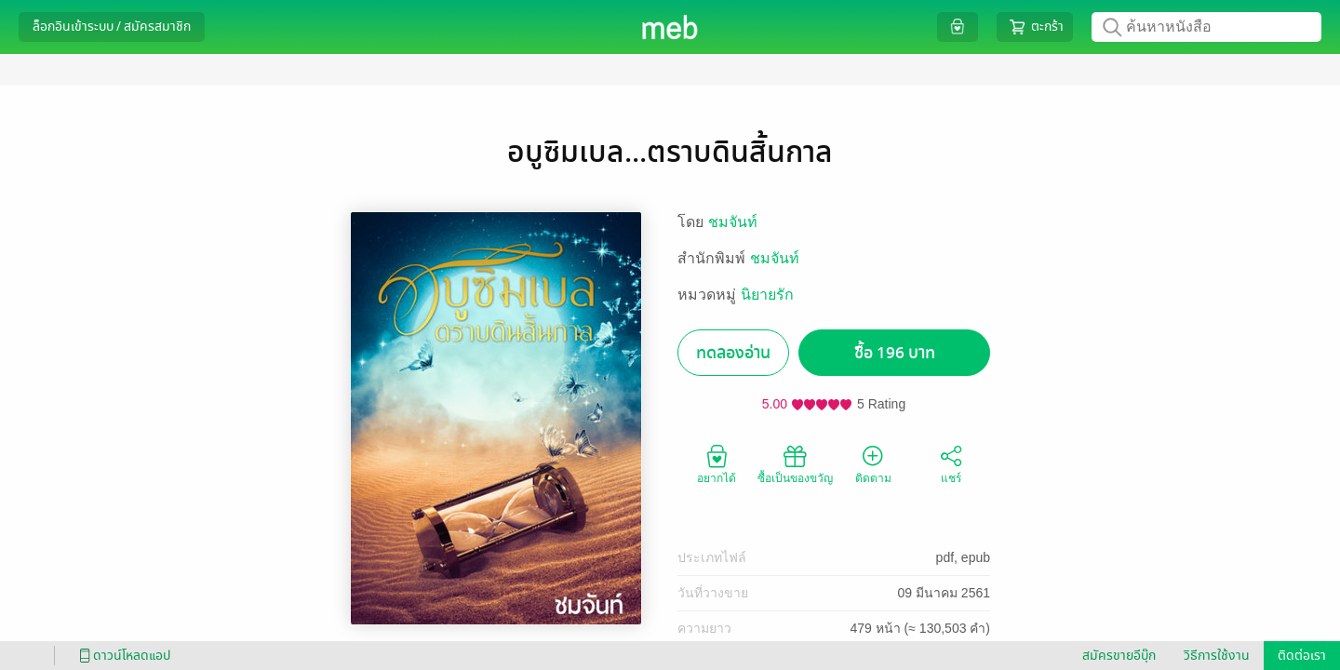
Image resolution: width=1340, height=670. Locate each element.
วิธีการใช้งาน (1217, 655)
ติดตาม (873, 463)
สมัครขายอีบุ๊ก (1119, 655)
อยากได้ (716, 463)
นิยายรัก (767, 294)
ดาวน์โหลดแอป (122, 655)
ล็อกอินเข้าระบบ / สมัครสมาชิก (112, 26)
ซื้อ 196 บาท (894, 353)
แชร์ (951, 463)
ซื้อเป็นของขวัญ (795, 463)
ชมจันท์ (732, 222)
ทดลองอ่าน (733, 353)
